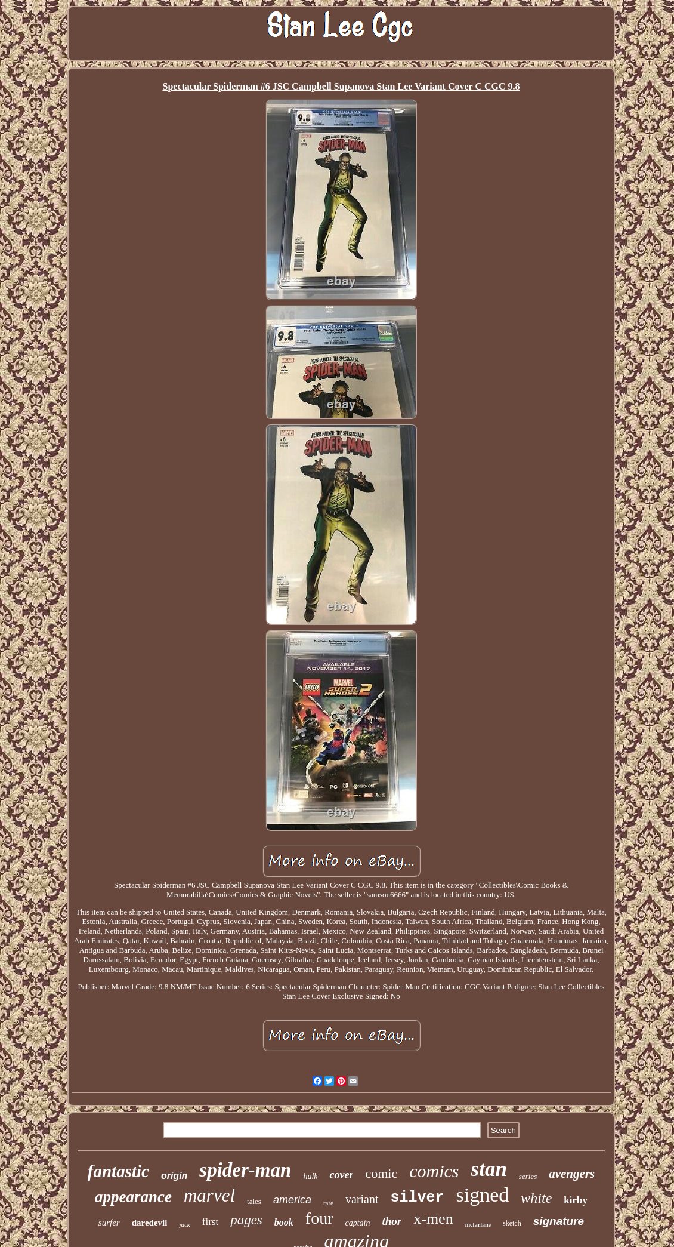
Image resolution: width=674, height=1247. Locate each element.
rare (328, 1202)
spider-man (245, 1170)
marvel (209, 1195)
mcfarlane (478, 1224)
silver (417, 1197)
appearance (133, 1197)
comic (381, 1173)
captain (357, 1222)
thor (391, 1221)
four (319, 1218)
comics (434, 1171)
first (210, 1221)
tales (254, 1201)
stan (489, 1169)
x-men (433, 1218)
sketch (512, 1223)
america (292, 1200)
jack (184, 1224)
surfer (109, 1222)
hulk (310, 1176)
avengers (572, 1173)
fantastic (118, 1171)
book (283, 1222)
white (536, 1198)
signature (559, 1221)
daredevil (150, 1222)
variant (362, 1199)
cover (341, 1175)
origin (174, 1176)
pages (246, 1219)
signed (482, 1195)
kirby (576, 1200)
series (528, 1176)
